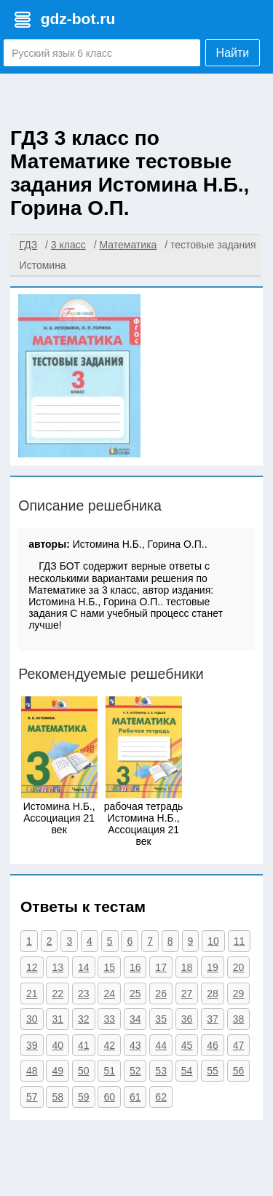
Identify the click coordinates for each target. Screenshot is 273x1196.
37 (212, 1019)
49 (57, 1071)
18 (187, 967)
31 (57, 1019)
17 (161, 967)
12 (32, 967)
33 (109, 1019)
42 (109, 1045)
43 (135, 1045)
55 (212, 1071)
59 (84, 1097)
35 (161, 1019)
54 (187, 1071)
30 (32, 1019)
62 (161, 1097)
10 (213, 941)
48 (32, 1071)
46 (212, 1045)
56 (239, 1071)
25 (135, 993)
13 (57, 967)
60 (109, 1097)
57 (32, 1097)
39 (32, 1045)
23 (84, 993)
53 (161, 1071)
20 (239, 967)
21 (32, 993)
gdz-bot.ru (78, 18)
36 (187, 1019)
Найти (233, 53)
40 (57, 1045)
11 (239, 941)
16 (135, 967)
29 (239, 993)
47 (239, 1045)
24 (109, 993)
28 (212, 993)
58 (57, 1097)
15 (109, 967)
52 (135, 1071)
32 (84, 1019)
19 (212, 967)
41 (84, 1045)
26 (161, 993)
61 (135, 1097)
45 (187, 1045)
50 (84, 1071)
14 (84, 967)
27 (187, 993)
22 (57, 993)
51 (109, 1071)
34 (135, 1019)
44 (161, 1045)
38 (239, 1019)
